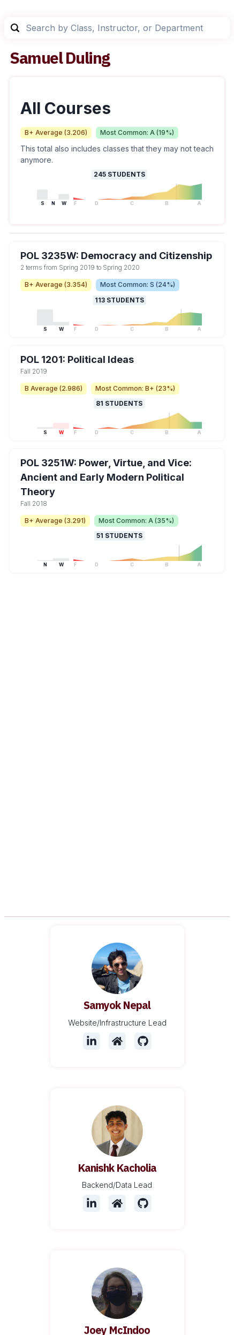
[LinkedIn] (91, 1041)
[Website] (117, 1041)
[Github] (143, 1041)
